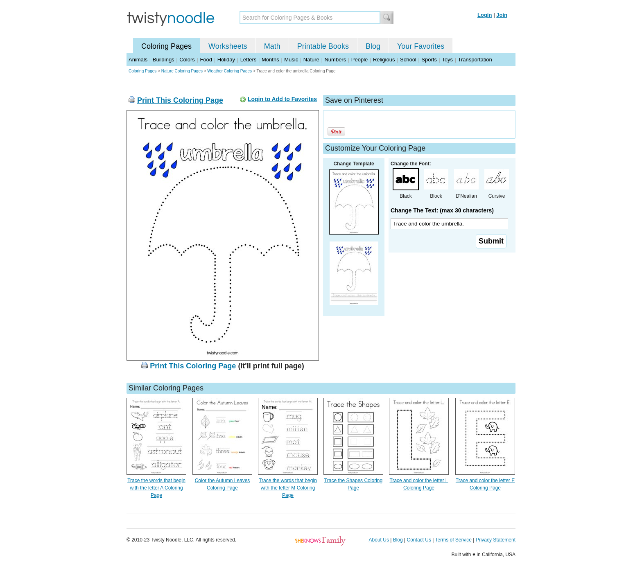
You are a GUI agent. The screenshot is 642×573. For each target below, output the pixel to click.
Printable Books (323, 46)
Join (501, 15)
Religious (384, 59)
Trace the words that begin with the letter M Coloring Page (288, 488)
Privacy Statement (495, 540)
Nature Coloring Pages (182, 71)
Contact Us (419, 540)
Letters (248, 59)
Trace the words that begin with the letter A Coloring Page (156, 488)
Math (272, 46)
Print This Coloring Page (180, 100)
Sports (429, 59)
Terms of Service (453, 540)
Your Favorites (420, 46)
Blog (373, 46)
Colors (187, 59)
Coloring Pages (166, 46)
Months (270, 59)
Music (291, 59)
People (359, 59)
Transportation (475, 59)
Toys (447, 59)
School (408, 59)
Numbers (335, 59)
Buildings (163, 59)
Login (484, 15)
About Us (379, 540)
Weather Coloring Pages (229, 71)
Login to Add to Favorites (282, 99)
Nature (311, 59)
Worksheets (227, 46)
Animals (138, 59)
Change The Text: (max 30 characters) (442, 210)
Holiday (226, 59)
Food (206, 59)
